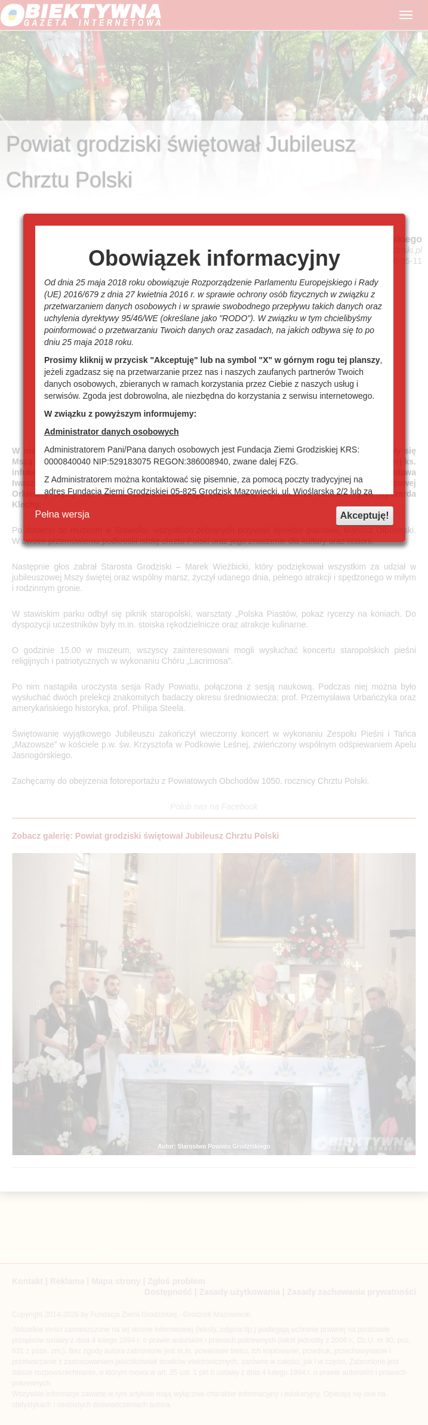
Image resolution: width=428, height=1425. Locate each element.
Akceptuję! (364, 515)
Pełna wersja (62, 514)
